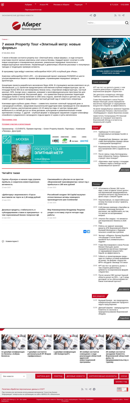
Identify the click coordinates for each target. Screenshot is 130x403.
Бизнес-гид (121, 382)
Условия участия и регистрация (16, 124)
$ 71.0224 (114, 5)
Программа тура (9, 119)
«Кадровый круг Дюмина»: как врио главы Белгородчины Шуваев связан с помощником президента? (114, 141)
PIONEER (71, 76)
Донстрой (16, 131)
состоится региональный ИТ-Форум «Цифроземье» (39, 354)
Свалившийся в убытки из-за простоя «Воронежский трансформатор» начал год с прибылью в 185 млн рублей (68, 182)
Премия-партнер (34, 129)
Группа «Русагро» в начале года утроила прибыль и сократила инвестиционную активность (21, 182)
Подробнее (124, 318)
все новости (124, 289)
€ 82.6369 (125, 5)
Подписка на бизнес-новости (46, 399)
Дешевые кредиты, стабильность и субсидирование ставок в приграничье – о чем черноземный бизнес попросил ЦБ (22, 212)
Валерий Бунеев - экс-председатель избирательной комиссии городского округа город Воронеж (113, 302)
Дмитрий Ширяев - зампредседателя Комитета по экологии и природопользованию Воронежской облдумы (114, 311)
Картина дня (43, 376)
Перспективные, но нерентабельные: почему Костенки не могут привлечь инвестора (114, 202)
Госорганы (65, 401)
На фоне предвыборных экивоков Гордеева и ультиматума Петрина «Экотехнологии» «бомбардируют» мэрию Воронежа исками (111, 111)
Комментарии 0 (12, 241)
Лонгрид (96, 184)
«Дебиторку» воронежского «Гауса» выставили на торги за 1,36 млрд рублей (21, 195)
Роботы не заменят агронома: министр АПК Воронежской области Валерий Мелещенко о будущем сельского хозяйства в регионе (113, 229)
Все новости (8, 376)
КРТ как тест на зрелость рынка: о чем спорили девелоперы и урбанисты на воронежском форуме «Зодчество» (109, 89)
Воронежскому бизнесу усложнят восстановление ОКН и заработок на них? (114, 149)
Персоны (82, 399)
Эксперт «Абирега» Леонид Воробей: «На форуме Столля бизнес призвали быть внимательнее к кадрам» (114, 238)
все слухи (125, 170)
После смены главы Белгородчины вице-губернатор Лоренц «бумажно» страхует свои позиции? (114, 156)
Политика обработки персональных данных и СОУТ (23, 389)
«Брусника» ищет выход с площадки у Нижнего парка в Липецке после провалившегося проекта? (114, 163)
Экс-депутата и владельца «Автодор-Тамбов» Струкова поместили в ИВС (108, 95)
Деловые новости (76, 376)
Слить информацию (71, 399)
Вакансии (60, 399)
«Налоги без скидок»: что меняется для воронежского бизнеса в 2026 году (113, 221)
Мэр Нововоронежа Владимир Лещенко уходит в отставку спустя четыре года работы (66, 212)
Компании (89, 399)
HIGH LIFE (51, 71)
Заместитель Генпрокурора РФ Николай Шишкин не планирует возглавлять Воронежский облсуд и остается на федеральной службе (109, 119)
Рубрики (28, 5)
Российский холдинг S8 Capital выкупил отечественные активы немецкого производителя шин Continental (66, 197)
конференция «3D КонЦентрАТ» (65, 353)
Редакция (79, 5)
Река (74, 71)
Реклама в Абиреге (61, 5)
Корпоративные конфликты (103, 376)
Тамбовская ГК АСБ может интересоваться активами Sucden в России (113, 134)
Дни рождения (99, 296)
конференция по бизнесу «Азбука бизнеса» (13, 354)
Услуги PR (44, 5)
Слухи (95, 128)
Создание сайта (117, 399)
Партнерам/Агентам (33, 10)
